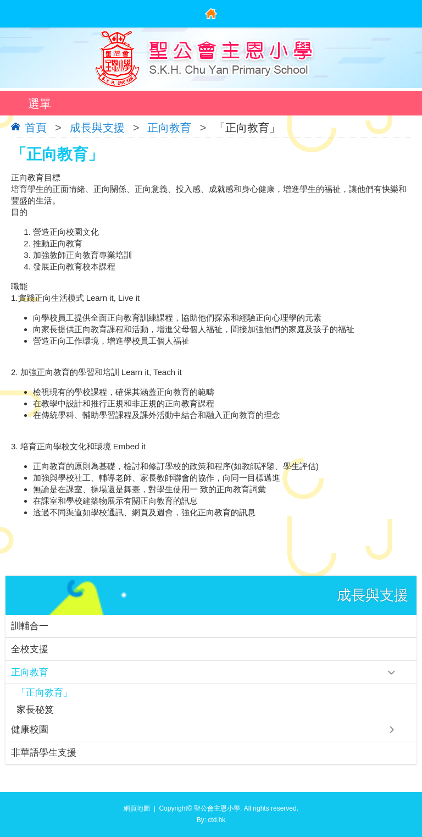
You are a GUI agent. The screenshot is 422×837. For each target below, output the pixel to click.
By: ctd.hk (211, 820)
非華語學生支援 (43, 752)
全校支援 (29, 649)
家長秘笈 (35, 709)
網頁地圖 (137, 808)
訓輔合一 (29, 626)
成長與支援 (97, 128)
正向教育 (169, 128)
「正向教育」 (44, 692)
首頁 (36, 128)
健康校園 (29, 729)
